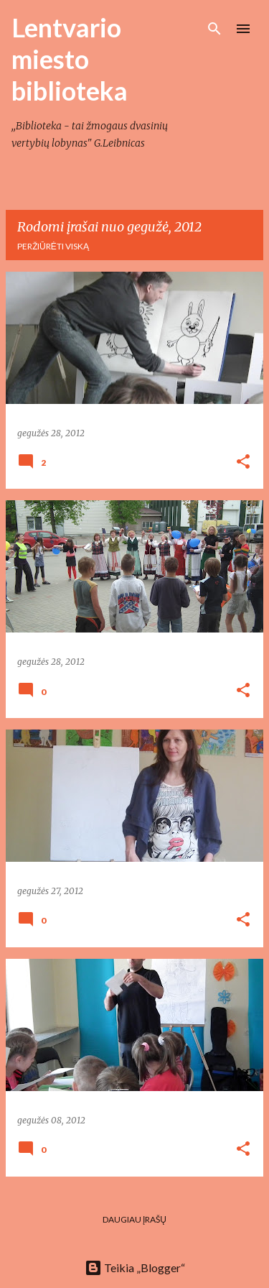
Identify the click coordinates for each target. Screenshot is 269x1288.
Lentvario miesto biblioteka (69, 59)
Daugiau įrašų (134, 1219)
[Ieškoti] (214, 29)
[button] (243, 462)
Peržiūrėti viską (53, 246)
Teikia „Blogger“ (135, 1267)
